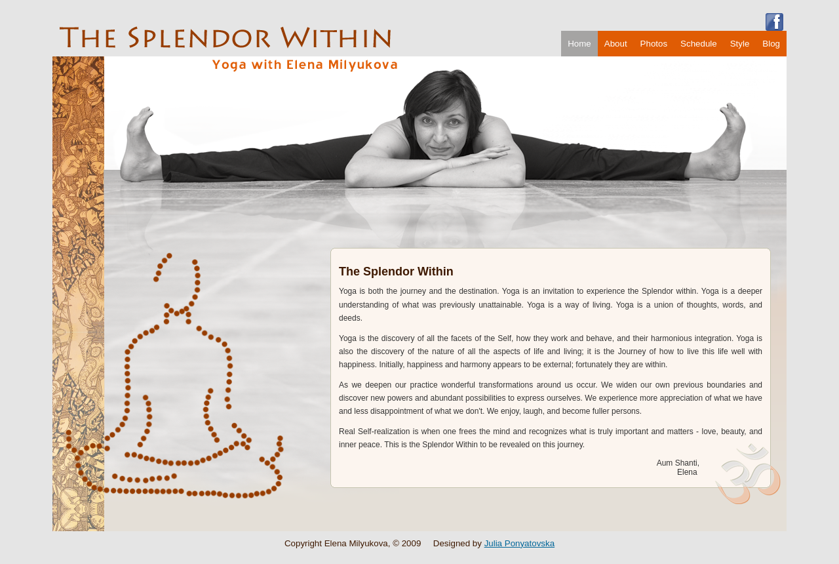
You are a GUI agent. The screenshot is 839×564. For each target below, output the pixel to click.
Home (579, 44)
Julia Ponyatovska (519, 543)
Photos (654, 44)
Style (740, 44)
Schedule (698, 44)
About (615, 44)
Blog (771, 44)
